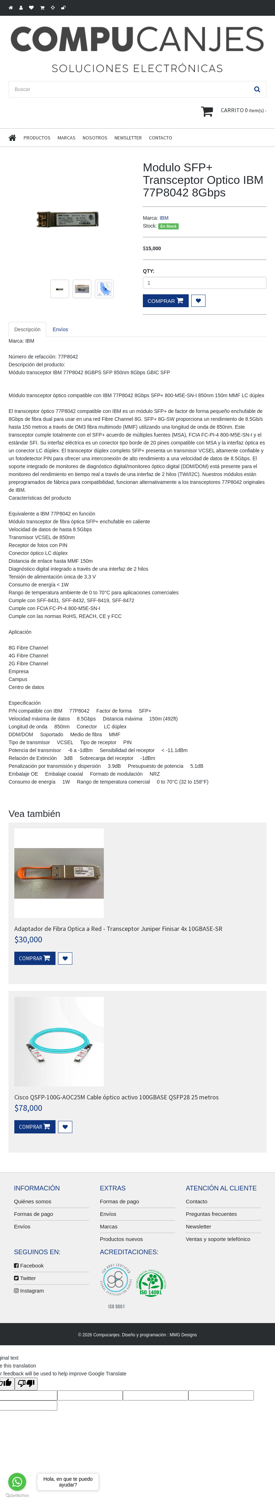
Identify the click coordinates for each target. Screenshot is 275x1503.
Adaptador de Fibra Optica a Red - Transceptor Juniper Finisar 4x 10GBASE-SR (118, 928)
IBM (164, 218)
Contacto (160, 137)
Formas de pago (33, 1214)
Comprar (165, 300)
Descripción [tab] (27, 329)
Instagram (29, 1291)
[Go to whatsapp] (17, 1482)
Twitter (25, 1278)
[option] (70, 216)
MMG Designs (183, 1334)
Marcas (67, 137)
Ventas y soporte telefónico (218, 1239)
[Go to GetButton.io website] (17, 1495)
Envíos (22, 1226)
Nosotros (95, 137)
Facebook (29, 1265)
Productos (37, 137)
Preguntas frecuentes (211, 1214)
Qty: (148, 271)
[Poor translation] (26, 1384)
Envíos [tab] (60, 329)
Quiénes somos (32, 1201)
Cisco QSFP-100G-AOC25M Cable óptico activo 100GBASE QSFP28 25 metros (116, 1097)
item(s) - (233, 111)
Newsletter (128, 137)
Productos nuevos (121, 1239)
